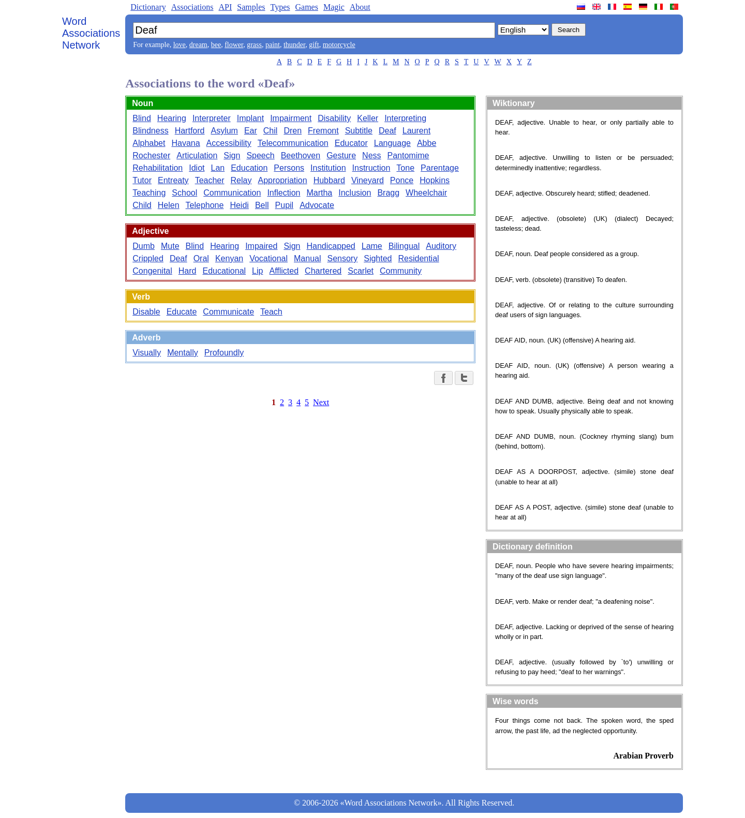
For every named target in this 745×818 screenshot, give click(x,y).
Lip (257, 270)
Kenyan (229, 258)
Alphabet (148, 143)
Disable (146, 311)
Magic (334, 7)
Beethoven (301, 155)
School (184, 192)
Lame (372, 246)
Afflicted (284, 270)
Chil (270, 130)
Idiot (196, 167)
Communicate (228, 311)
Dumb (143, 246)
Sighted (378, 258)
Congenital (152, 270)
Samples (251, 7)
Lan (218, 167)
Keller (367, 118)
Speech (260, 155)
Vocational (268, 258)
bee (216, 45)
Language (392, 143)
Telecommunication (293, 143)
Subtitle (359, 130)
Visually (146, 352)
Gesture (341, 155)
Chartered (323, 270)
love (179, 45)
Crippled (147, 258)
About (360, 7)
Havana (185, 143)
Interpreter (211, 118)
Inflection (283, 192)
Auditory (441, 246)
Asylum (224, 130)
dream (198, 45)
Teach (271, 311)
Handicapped (330, 246)
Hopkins (435, 180)
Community (401, 270)
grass (254, 45)
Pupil (284, 205)
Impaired (261, 246)
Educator (351, 143)
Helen (169, 205)
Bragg (388, 192)
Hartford (190, 130)
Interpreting (405, 118)
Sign (232, 155)
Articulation (196, 155)
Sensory (342, 258)
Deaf (387, 130)
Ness (371, 155)
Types (280, 7)
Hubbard (329, 180)
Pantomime (408, 155)
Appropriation (282, 180)
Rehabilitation (157, 167)
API (225, 7)
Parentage (440, 167)
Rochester (151, 155)
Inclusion (354, 192)
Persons (289, 167)
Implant (250, 118)
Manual (307, 258)
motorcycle (339, 45)
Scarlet (361, 270)
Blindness (150, 130)
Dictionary (148, 7)
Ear (250, 130)
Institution (328, 167)
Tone (405, 167)
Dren (293, 130)
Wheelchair (426, 192)
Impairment (290, 118)
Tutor (142, 180)
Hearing (171, 118)
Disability (334, 118)
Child (141, 205)
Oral (201, 258)
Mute (170, 246)
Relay (241, 180)
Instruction (371, 167)
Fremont (323, 130)
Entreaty (173, 180)
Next (321, 402)
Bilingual (404, 246)
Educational (224, 270)
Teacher (210, 180)
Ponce (401, 180)
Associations (192, 7)
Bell (262, 205)
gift (314, 45)
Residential (418, 258)
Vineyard (367, 180)
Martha (319, 192)
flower (234, 45)
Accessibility (228, 143)
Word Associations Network (91, 33)
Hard (187, 270)
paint (272, 45)
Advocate (317, 205)
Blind (141, 118)
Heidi (239, 205)
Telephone (205, 205)
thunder (294, 45)
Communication (232, 192)
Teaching (149, 192)
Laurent (416, 130)
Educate (182, 311)
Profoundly (224, 352)
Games (306, 7)
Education (249, 167)
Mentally (182, 352)
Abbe (426, 143)
